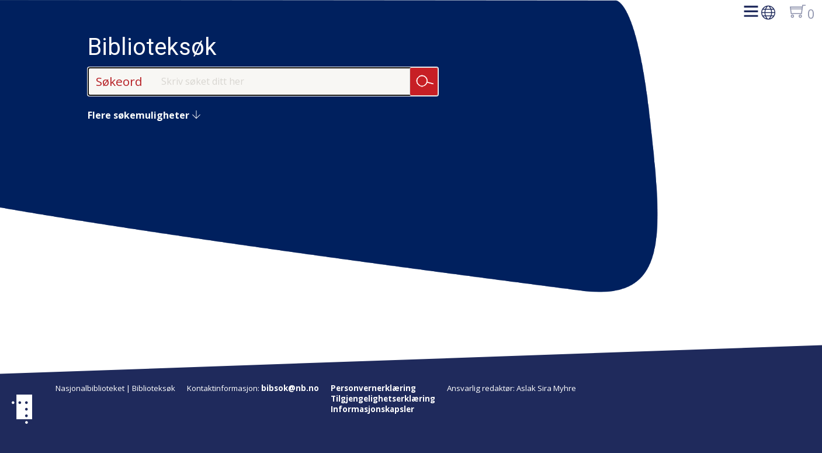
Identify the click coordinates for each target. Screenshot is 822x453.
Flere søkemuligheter (144, 115)
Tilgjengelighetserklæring (383, 398)
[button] (751, 15)
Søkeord (119, 81)
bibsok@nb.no (290, 388)
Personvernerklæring (373, 388)
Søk (424, 80)
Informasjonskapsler (372, 409)
